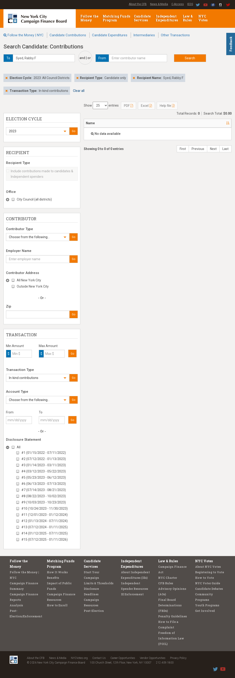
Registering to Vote (209, 572)
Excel (146, 105)
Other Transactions (175, 35)
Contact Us (99, 658)
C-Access (177, 4)
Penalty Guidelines (172, 616)
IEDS (190, 4)
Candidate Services (142, 18)
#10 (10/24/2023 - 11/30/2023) (44, 508)
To (40, 412)
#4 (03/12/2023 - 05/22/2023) (43, 471)
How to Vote (204, 577)
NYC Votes (203, 18)
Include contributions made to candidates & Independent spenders (39, 173)
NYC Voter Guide (207, 583)
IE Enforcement (132, 594)
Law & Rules (188, 18)
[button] (37, 131)
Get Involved (205, 611)
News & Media (159, 4)
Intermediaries (144, 35)
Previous (198, 149)
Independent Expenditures (167, 18)
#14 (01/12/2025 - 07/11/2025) (44, 533)
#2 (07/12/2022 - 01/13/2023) (43, 459)
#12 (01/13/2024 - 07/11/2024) (44, 521)
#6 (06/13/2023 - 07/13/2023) (43, 484)
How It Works (57, 572)
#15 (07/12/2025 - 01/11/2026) (44, 539)
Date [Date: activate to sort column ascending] (180, 123)
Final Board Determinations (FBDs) (170, 605)
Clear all (78, 91)
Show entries (101, 105)
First (183, 149)
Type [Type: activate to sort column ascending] (220, 123)
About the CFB (138, 4)
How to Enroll (57, 605)
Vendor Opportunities (152, 658)
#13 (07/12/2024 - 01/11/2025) (44, 527)
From (10, 412)
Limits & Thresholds (98, 583)
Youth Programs (207, 605)
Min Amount (15, 346)
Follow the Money (89, 18)
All (18, 447)
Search (190, 58)
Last (225, 149)
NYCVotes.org (79, 658)
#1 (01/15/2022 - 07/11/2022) (43, 453)
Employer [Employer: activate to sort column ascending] (159, 123)
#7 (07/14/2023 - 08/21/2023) (43, 490)
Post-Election (94, 611)
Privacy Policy (178, 658)
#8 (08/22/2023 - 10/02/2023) (43, 496)
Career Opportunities (122, 658)
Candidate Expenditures (109, 35)
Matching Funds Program (116, 18)
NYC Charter (167, 577)
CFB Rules (165, 583)
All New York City (29, 280)
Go (73, 131)
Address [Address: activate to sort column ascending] (111, 123)
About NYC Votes (208, 566)
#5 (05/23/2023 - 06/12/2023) (43, 477)
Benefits (53, 577)
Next (213, 149)
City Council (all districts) (34, 199)
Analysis (16, 605)
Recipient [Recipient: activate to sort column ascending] (135, 123)
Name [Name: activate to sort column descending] (90, 123)
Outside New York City (33, 286)
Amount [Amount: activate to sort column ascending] (201, 123)
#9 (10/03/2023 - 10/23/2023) (43, 502)
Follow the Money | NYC (26, 35)
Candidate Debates (209, 588)
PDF (128, 105)
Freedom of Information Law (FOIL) (171, 638)
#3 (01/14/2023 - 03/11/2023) (43, 465)
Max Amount (48, 346)
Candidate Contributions (68, 35)
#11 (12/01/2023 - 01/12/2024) (44, 515)
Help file (167, 105)
